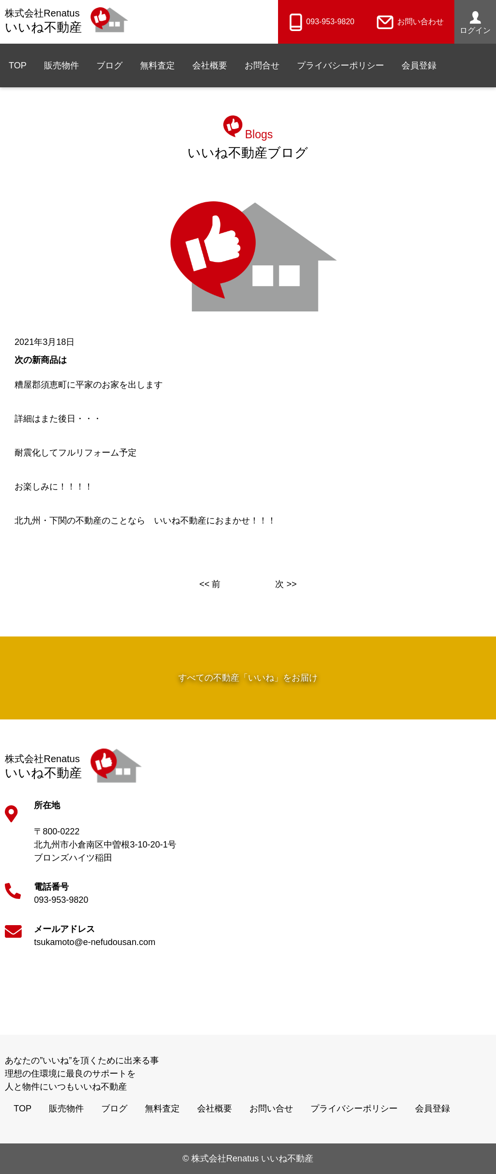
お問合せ (262, 65)
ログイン (475, 22)
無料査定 (157, 65)
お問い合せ (271, 1108)
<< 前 (209, 584)
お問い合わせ (410, 21)
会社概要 (209, 65)
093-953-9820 (322, 21)
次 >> (285, 584)
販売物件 (61, 65)
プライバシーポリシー (340, 65)
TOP (18, 65)
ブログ (109, 65)
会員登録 (419, 65)
